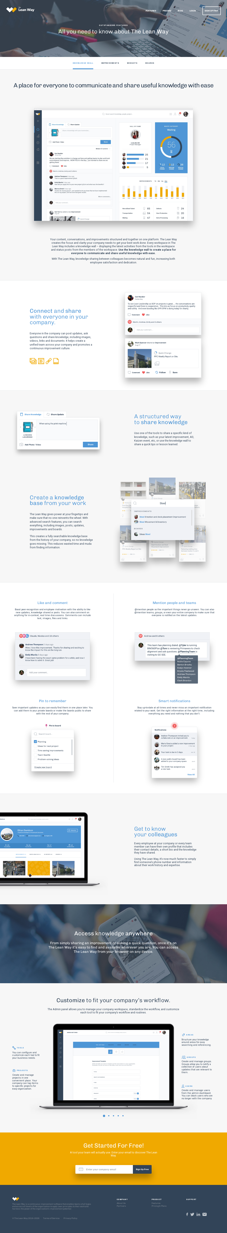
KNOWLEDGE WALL (83, 63)
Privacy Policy (70, 1218)
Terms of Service (51, 1218)
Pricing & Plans (159, 1206)
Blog (180, 10)
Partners (121, 1206)
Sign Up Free (211, 10)
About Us (121, 1203)
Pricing (167, 10)
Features (151, 10)
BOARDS (149, 63)
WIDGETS (132, 63)
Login (193, 10)
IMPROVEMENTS (110, 63)
